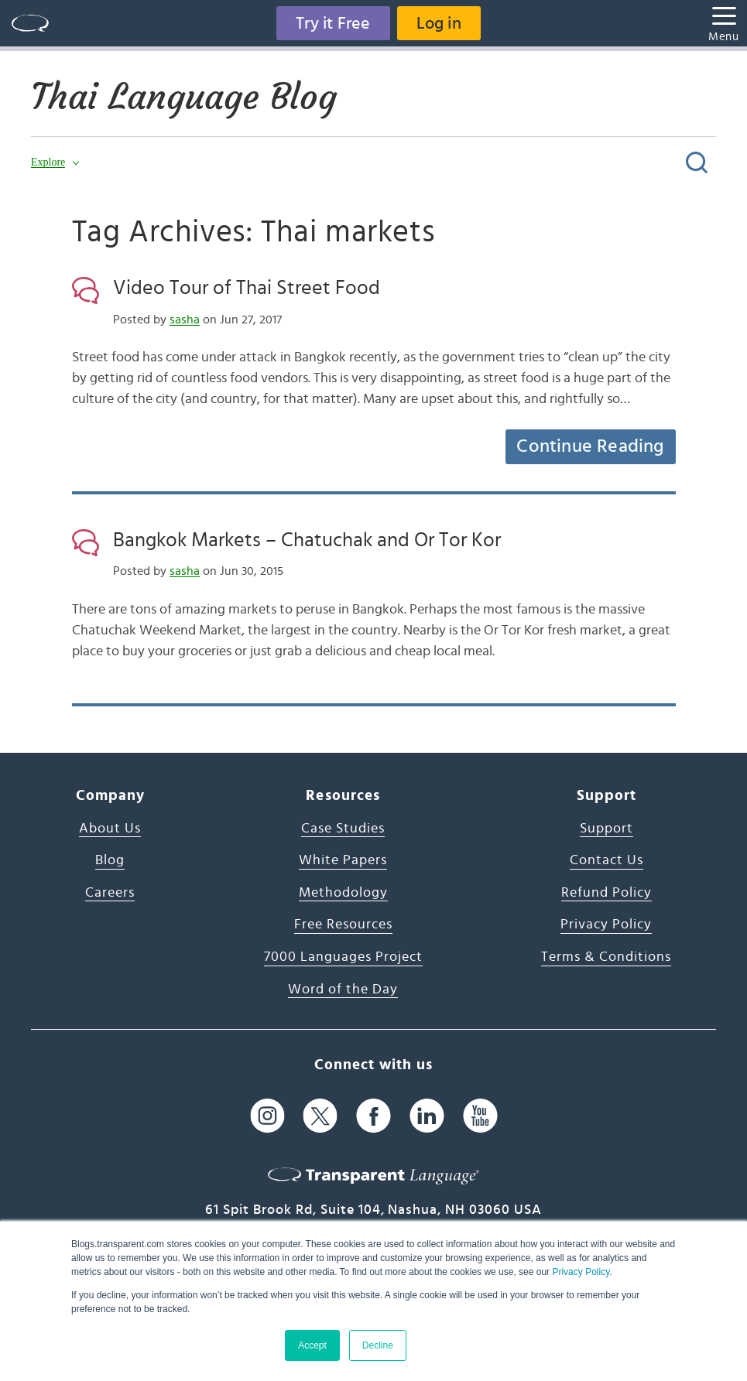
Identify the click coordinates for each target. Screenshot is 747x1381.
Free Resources (343, 924)
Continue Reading (589, 446)
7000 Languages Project (343, 957)
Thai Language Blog (184, 96)
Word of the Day (343, 989)
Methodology (343, 893)
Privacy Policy (580, 1271)
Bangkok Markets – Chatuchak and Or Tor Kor (307, 540)
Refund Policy (606, 893)
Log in (438, 23)
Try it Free (333, 23)
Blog (110, 860)
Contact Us (606, 860)
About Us (110, 829)
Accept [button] (312, 1345)
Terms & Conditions (606, 957)
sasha (185, 319)
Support (606, 829)
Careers (110, 893)
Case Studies (343, 829)
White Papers (343, 860)
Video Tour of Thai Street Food (246, 288)
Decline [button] (377, 1345)
